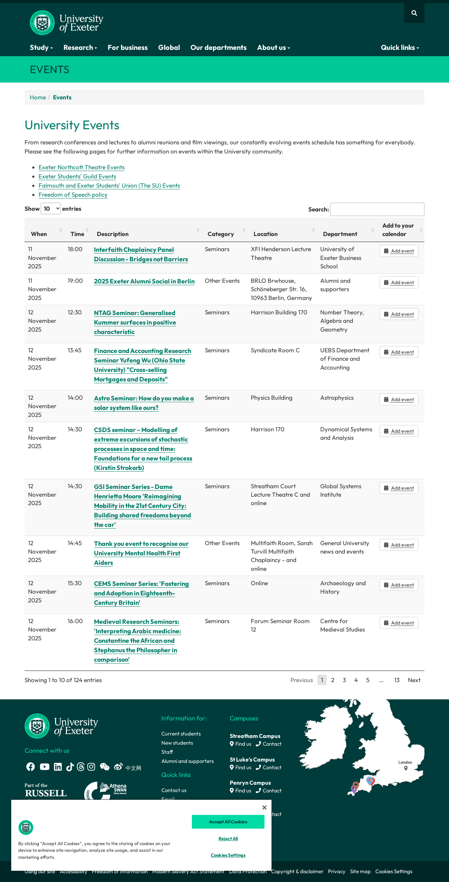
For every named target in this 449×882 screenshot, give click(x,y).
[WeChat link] (104, 766)
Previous (301, 680)
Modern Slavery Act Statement (188, 871)
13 (397, 680)
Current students (181, 733)
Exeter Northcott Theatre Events (82, 167)
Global (169, 47)
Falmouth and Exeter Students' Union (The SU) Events (109, 185)
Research (80, 47)
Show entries (53, 208)
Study (41, 47)
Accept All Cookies (228, 821)
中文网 (133, 768)
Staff (167, 752)
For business (128, 47)
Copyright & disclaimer (297, 871)
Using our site (40, 871)
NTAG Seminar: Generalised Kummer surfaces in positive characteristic (135, 322)
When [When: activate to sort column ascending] (39, 233)
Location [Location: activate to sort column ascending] (266, 233)
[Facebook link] (30, 766)
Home (38, 97)
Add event (399, 251)
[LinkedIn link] (58, 766)
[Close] (264, 807)
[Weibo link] (118, 766)
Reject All (228, 838)
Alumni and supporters (187, 761)
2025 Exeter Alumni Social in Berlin (144, 281)
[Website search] (414, 13)
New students (177, 742)
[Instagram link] (91, 766)
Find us (240, 743)
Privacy (337, 871)
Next (414, 680)
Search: (366, 209)
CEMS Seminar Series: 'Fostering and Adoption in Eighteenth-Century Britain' (141, 593)
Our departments (218, 47)
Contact (269, 743)
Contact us (173, 790)
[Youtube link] (44, 766)
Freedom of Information (120, 871)
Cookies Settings (393, 871)
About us (273, 47)
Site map (360, 871)
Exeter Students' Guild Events (77, 176)
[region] (141, 835)
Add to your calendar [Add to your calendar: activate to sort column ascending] (398, 229)
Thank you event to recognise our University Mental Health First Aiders (141, 553)
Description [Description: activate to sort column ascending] (113, 233)
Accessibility (73, 871)
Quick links (400, 47)
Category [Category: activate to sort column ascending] (221, 233)
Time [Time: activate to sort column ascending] (77, 233)
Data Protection (248, 871)
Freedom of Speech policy (73, 194)
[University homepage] (61, 725)
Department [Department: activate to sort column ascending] (340, 233)
